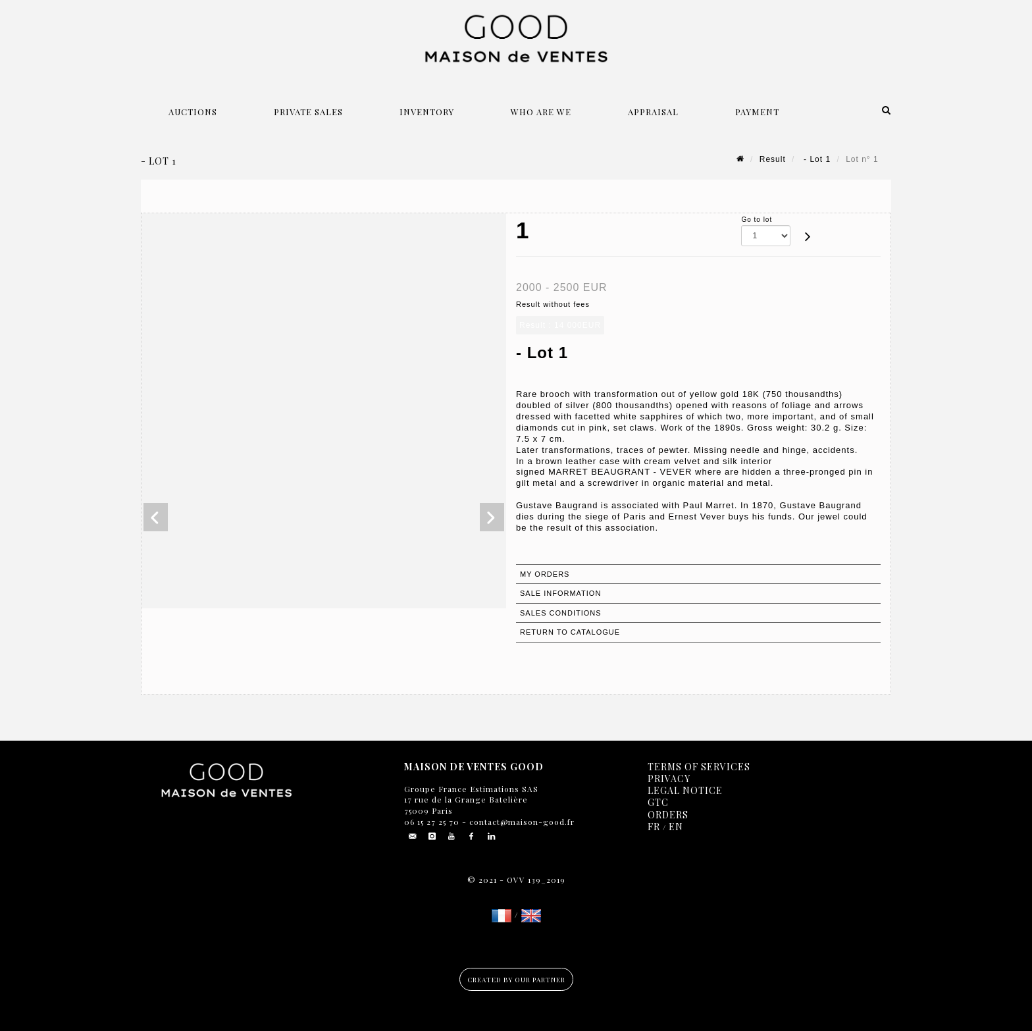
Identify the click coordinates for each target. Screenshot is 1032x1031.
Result (773, 159)
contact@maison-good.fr (521, 821)
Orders (668, 814)
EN (676, 826)
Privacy (669, 778)
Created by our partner (516, 979)
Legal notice (685, 790)
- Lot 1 (816, 159)
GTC (658, 802)
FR (654, 826)
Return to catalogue (570, 632)
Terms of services (699, 766)
